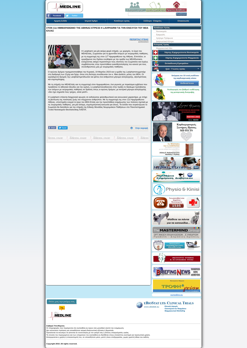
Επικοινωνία (183, 21)
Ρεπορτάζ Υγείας (161, 45)
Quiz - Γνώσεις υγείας (182, 69)
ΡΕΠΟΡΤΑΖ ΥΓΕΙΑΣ (139, 39)
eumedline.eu (176, 295)
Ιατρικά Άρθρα (95, 21)
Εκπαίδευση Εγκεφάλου (176, 63)
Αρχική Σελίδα (60, 21)
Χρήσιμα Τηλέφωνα (164, 38)
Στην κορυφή (141, 128)
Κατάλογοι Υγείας (162, 28)
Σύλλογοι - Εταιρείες (153, 21)
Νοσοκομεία (161, 31)
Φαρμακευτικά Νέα (164, 48)
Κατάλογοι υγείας (122, 21)
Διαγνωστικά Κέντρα (165, 41)
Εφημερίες (160, 35)
